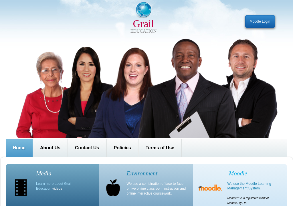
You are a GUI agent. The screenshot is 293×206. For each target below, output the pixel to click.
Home (19, 147)
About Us (50, 147)
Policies (122, 147)
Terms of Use (160, 147)
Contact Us (87, 147)
